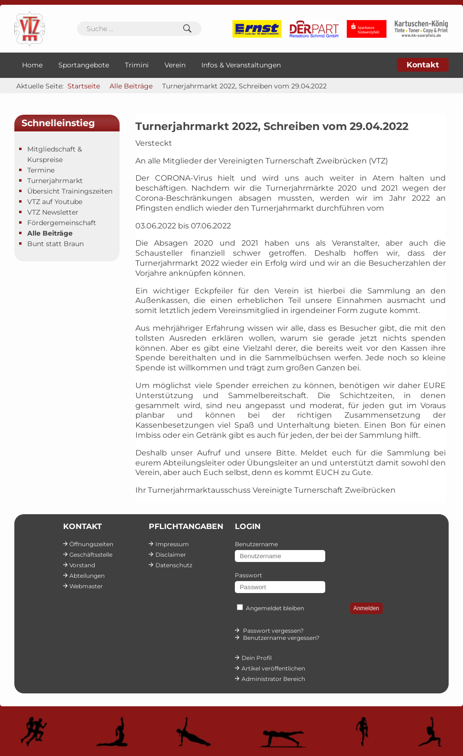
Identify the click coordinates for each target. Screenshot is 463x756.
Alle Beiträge (50, 233)
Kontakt (423, 64)
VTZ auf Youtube (54, 201)
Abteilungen (87, 575)
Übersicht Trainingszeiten (69, 191)
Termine (41, 170)
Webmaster (86, 586)
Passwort (248, 575)
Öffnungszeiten (91, 544)
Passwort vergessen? (273, 630)
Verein (175, 65)
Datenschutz (173, 565)
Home (32, 65)
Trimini (137, 65)
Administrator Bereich (273, 678)
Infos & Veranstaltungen (241, 65)
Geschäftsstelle (90, 554)
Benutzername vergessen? (281, 637)
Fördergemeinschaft (61, 222)
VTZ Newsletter (52, 212)
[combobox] (139, 29)
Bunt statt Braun (55, 243)
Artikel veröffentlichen (273, 668)
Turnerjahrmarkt (55, 180)
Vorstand (82, 565)
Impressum (172, 544)
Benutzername (256, 544)
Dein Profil (257, 657)
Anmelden (366, 608)
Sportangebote (83, 65)
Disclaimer (170, 554)
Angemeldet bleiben (275, 608)
